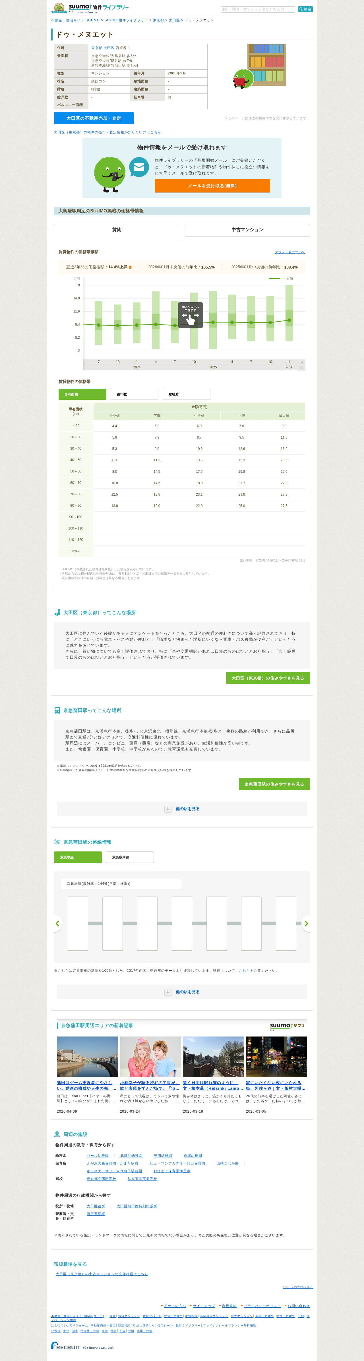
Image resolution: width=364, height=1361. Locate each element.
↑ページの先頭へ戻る (298, 1287)
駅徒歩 (174, 394)
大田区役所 (96, 1206)
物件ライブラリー (188, 1325)
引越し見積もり (144, 1325)
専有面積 (71, 394)
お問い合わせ (299, 1306)
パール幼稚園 (98, 1156)
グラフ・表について (290, 252)
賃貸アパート (152, 1316)
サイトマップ (204, 1306)
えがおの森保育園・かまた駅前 (112, 1163)
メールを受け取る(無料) (212, 185)
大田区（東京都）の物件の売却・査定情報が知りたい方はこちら (107, 132)
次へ (305, 923)
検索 (307, 9)
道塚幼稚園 (193, 1156)
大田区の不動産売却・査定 (94, 118)
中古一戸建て (285, 1316)
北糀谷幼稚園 (131, 1156)
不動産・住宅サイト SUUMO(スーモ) (77, 1316)
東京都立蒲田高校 (101, 1179)
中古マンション (242, 1316)
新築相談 (124, 1325)
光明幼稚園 (163, 1156)
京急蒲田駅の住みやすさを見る (274, 784)
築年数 (122, 394)
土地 (301, 1316)
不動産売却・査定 (103, 1325)
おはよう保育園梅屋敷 (172, 1171)
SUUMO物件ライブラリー (126, 20)
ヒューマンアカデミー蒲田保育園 (177, 1163)
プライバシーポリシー (262, 1306)
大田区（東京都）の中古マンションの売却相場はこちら (102, 1274)
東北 (66, 1330)
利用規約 (229, 1306)
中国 (131, 1330)
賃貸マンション (129, 1316)
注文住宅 (57, 1325)
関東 (75, 1330)
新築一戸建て (264, 1316)
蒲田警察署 (96, 1214)
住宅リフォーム (77, 1325)
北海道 (56, 1330)
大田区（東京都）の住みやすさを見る (268, 678)
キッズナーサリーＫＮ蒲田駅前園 (114, 1171)
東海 (105, 1330)
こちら (244, 971)
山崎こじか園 (228, 1163)
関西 (114, 1330)
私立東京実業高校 (142, 1179)
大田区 (174, 20)
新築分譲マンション (214, 1316)
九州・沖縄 (144, 1330)
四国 (122, 1330)
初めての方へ (175, 1306)
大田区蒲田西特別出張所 (137, 1206)
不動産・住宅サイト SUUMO (75, 20)
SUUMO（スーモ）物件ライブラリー (90, 8)
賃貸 (112, 1316)
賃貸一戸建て (173, 1316)
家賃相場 (191, 1316)
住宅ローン (165, 1325)
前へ (58, 923)
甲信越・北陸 (89, 1330)
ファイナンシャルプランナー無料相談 (229, 1325)
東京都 (158, 20)
